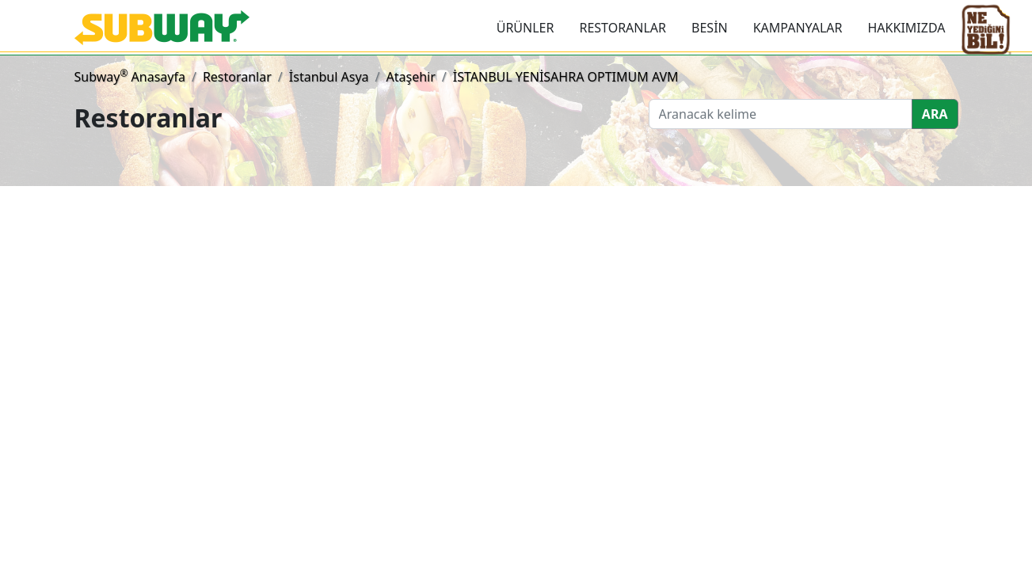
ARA (935, 114)
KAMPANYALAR (798, 27)
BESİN (709, 27)
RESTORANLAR (622, 27)
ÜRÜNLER (525, 27)
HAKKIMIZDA (907, 27)
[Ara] (780, 114)
